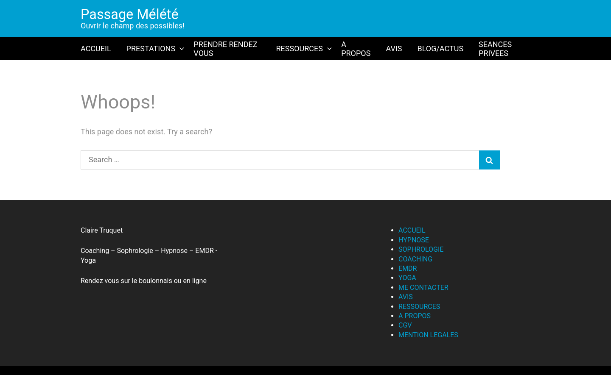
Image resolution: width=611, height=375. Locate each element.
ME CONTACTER (423, 287)
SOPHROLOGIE (420, 249)
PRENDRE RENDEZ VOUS (225, 49)
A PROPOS (355, 49)
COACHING (415, 259)
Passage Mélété (130, 14)
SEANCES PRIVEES (495, 49)
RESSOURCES (305, 48)
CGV (405, 325)
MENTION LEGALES (428, 335)
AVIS (394, 48)
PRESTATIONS (156, 48)
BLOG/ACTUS (440, 48)
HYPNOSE (413, 240)
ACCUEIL (96, 48)
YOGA (407, 278)
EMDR (407, 268)
